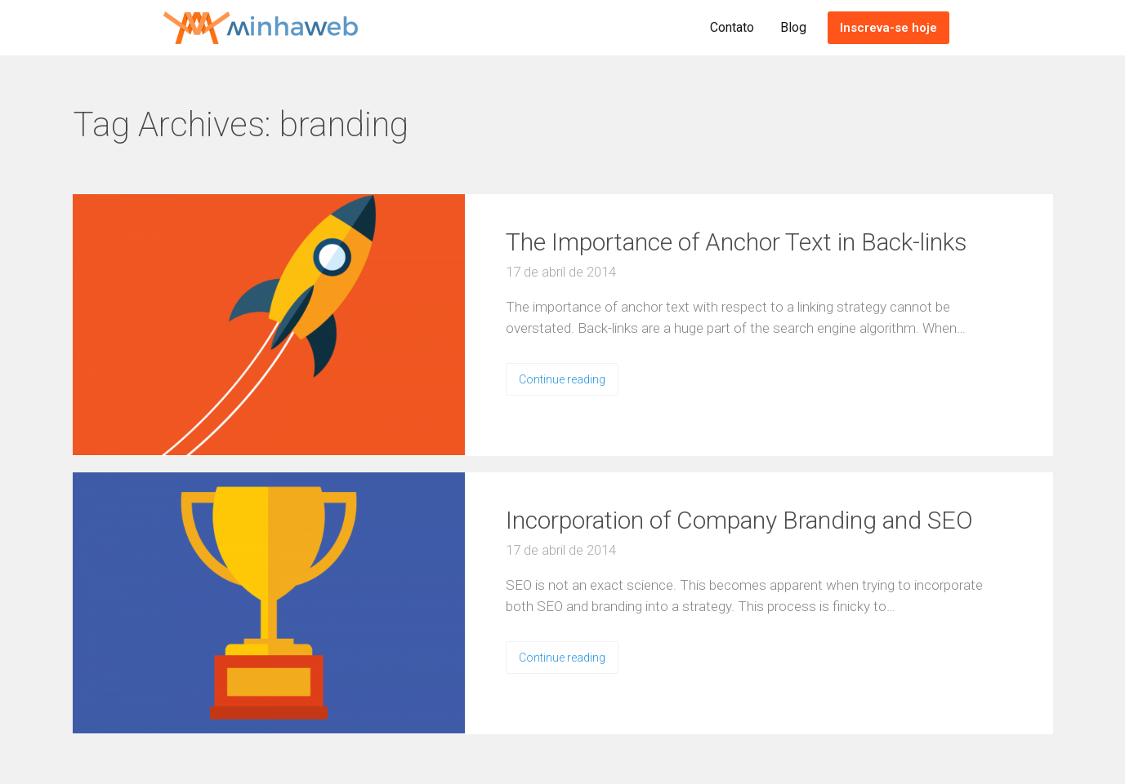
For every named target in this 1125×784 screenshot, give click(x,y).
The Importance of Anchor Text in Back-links (736, 242)
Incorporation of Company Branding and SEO (739, 520)
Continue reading (562, 379)
